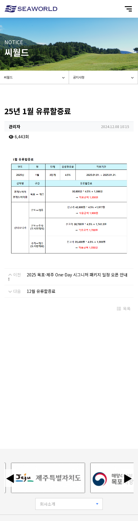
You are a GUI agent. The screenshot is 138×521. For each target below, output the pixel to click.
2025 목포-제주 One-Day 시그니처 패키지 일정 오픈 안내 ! (67, 277)
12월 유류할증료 (41, 291)
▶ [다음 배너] (127, 478)
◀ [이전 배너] (10, 478)
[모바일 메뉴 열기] (128, 9)
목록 (124, 308)
